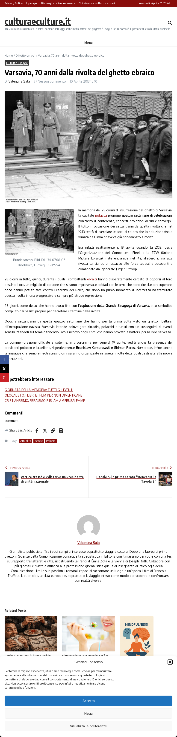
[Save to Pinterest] (4, 377)
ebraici (92, 279)
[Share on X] (4, 368)
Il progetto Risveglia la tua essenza (50, 3)
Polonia (51, 441)
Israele (39, 441)
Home (9, 55)
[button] (170, 662)
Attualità (25, 441)
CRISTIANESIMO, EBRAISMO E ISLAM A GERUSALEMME (45, 401)
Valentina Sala (19, 81)
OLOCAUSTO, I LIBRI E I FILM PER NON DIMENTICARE (43, 395)
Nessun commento (52, 81)
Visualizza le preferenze (88, 726)
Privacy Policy (14, 3)
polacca (101, 215)
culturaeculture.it (38, 21)
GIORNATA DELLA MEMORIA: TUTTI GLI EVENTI (39, 390)
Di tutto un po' (25, 55)
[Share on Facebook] (4, 359)
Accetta (89, 701)
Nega (88, 713)
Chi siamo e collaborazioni (97, 3)
